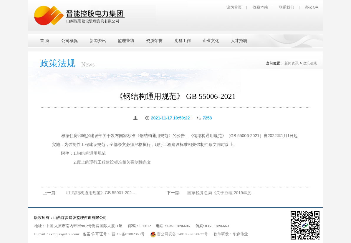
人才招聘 (239, 41)
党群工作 (182, 41)
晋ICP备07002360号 (128, 234)
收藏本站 (260, 7)
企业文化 (211, 41)
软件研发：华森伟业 (230, 234)
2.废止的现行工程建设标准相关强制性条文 (112, 162)
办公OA (311, 7)
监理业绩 (126, 41)
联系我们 (286, 7)
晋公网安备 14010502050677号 (179, 234)
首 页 (44, 41)
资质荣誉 (154, 41)
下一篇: (173, 192)
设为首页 (234, 7)
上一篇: (50, 192)
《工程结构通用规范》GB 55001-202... (99, 192)
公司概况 (69, 41)
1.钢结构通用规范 (89, 153)
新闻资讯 (98, 41)
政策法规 (310, 63)
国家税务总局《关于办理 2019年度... (221, 192)
